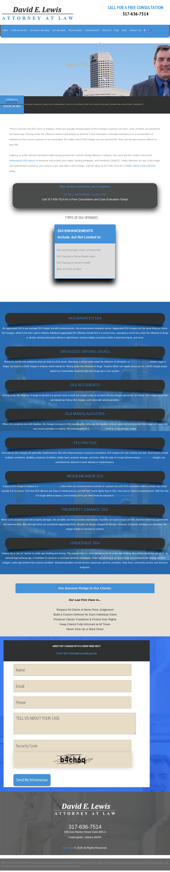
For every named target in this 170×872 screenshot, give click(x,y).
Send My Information (32, 780)
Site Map (68, 847)
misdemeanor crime (49, 486)
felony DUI (146, 457)
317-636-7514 (135, 14)
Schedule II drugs (139, 361)
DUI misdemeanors (124, 495)
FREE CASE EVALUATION (140, 165)
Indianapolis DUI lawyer (22, 160)
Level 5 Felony (97, 428)
